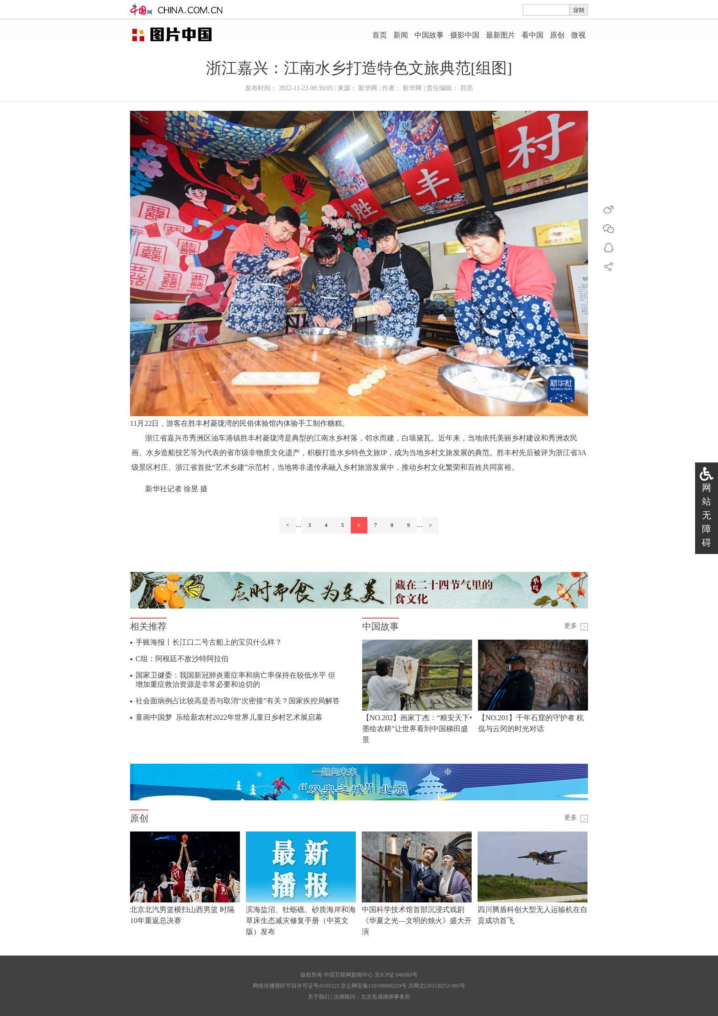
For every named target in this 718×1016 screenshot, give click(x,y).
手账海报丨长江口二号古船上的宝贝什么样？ (209, 642)
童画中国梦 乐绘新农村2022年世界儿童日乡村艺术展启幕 (229, 717)
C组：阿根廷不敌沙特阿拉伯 (182, 659)
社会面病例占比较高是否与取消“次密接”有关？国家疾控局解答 (238, 701)
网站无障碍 (706, 515)
